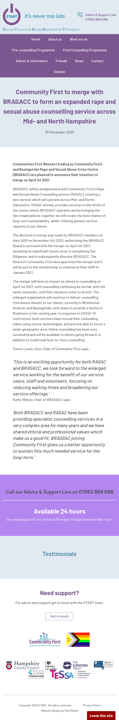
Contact (97, 61)
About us (55, 39)
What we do (79, 39)
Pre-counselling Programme (33, 50)
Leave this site (101, 715)
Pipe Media (71, 710)
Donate (59, 71)
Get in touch (59, 616)
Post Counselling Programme (85, 50)
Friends (61, 61)
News (79, 61)
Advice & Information (32, 61)
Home (35, 39)
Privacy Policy (92, 705)
